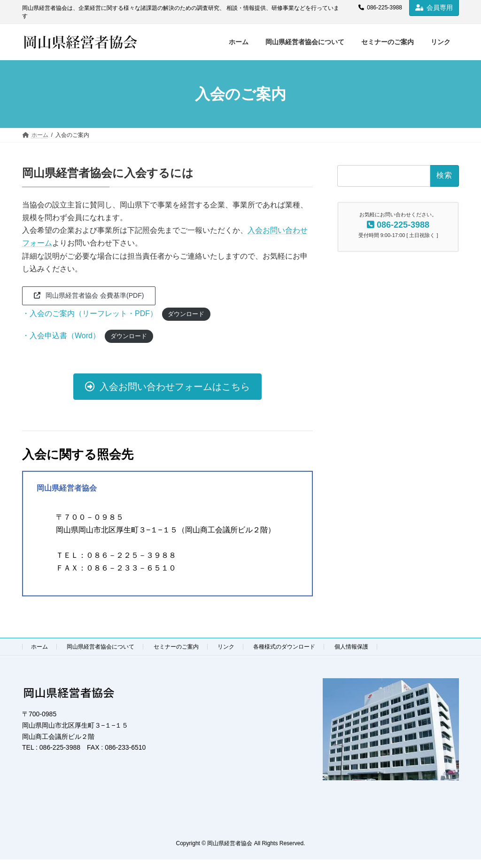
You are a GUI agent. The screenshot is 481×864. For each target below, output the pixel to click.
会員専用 (434, 7)
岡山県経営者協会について (100, 646)
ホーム (39, 646)
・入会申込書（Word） (61, 336)
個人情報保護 (351, 646)
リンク (225, 646)
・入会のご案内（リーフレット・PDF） (89, 313)
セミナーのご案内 (176, 646)
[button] (88, 295)
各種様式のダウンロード (284, 646)
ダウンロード (186, 313)
